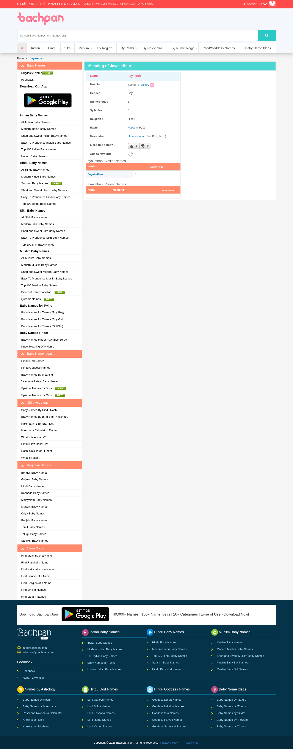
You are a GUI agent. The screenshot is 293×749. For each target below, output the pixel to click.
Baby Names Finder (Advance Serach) (45, 339)
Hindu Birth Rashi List (34, 444)
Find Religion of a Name (36, 583)
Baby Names (33, 65)
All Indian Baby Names (35, 122)
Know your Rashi (33, 719)
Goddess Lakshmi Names (168, 706)
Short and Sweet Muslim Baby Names (45, 271)
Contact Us (255, 4)
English (21, 3)
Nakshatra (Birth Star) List (37, 423)
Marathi (88, 3)
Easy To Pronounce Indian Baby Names (46, 142)
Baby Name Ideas (258, 48)
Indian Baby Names (100, 642)
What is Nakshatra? (33, 437)
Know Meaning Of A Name (37, 346)
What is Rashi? (30, 457)
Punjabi (100, 3)
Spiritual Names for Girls (43, 395)
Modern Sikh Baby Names (37, 224)
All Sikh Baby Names (34, 217)
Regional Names (36, 465)
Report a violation (34, 677)
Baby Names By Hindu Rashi (39, 410)
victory (145, 84)
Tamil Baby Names (33, 527)
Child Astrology (35, 403)
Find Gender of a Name (36, 576)
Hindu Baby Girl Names (167, 669)
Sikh (67, 48)
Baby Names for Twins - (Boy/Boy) (42, 312)
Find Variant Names (33, 596)
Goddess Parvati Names (167, 719)
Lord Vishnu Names (100, 726)
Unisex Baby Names (34, 156)
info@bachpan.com (23, 647)
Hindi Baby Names (33, 486)
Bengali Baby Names (34, 472)
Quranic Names (38, 299)
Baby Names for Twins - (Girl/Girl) (42, 326)
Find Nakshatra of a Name (37, 569)
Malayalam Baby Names (36, 499)
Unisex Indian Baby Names (104, 669)
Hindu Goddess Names (35, 367)
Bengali (63, 3)
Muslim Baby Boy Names (232, 662)
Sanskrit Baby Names (41, 183)
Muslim (83, 48)
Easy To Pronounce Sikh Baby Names (45, 237)
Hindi (32, 3)
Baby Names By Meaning (37, 374)
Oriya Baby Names (33, 513)
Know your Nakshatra (36, 726)
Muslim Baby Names (230, 642)
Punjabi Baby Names (34, 520)
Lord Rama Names (99, 719)
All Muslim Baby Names (36, 258)
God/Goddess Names (219, 48)
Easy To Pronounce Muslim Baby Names (46, 278)
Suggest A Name (37, 73)
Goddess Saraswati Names (169, 726)
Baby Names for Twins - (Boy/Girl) (42, 319)
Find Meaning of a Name (36, 555)
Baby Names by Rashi (37, 699)
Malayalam (114, 3)
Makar (132, 127)
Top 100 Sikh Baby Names (37, 244)
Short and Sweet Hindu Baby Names (44, 190)
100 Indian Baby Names (103, 656)
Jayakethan (36, 58)
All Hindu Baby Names (35, 169)
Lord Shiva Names (99, 706)
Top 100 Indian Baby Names (38, 149)
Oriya (141, 3)
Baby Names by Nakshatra (39, 706)
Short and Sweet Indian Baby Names (44, 135)
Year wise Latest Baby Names (40, 381)
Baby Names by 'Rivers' (231, 706)
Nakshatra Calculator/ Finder (39, 430)
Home (20, 58)
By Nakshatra (152, 48)
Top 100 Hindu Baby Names (38, 203)
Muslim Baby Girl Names (232, 669)
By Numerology (183, 48)
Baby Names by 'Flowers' (232, 719)
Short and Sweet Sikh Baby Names (43, 231)
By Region (104, 48)
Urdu (150, 3)
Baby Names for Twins (102, 662)
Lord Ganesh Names (100, 699)
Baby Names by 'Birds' (231, 713)
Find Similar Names (33, 589)
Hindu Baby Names (164, 642)
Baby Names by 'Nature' (232, 699)
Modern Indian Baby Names (38, 128)
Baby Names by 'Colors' (232, 726)
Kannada (129, 3)
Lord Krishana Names (101, 713)
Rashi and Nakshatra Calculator (43, 713)
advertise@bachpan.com (23, 652)
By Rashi (127, 48)
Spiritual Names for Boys (43, 388)
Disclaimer (192, 742)
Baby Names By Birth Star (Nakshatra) (45, 416)
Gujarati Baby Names (34, 479)
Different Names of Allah (43, 292)
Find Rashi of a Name (35, 562)
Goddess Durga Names (167, 699)
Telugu (52, 3)
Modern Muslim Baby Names (39, 265)
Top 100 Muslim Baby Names (39, 285)
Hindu (52, 48)
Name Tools (32, 548)
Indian (35, 48)
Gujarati (75, 3)
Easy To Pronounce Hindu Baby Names (46, 197)
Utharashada (136, 136)
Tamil (41, 3)
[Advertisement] (147, 19)
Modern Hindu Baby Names (38, 176)
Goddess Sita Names (165, 713)
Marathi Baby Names (34, 506)
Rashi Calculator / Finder (36, 450)
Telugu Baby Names (33, 534)
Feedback (27, 79)
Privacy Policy (169, 742)
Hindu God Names (32, 361)
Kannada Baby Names (35, 493)
